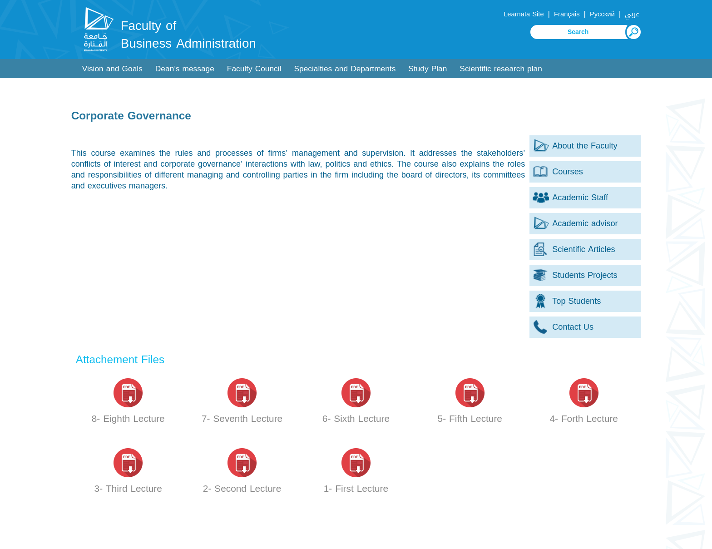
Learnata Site (524, 14)
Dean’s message (184, 68)
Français (566, 14)
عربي (632, 14)
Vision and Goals (112, 68)
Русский (602, 14)
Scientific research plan (501, 68)
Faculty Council (254, 68)
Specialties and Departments (345, 68)
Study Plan (427, 68)
